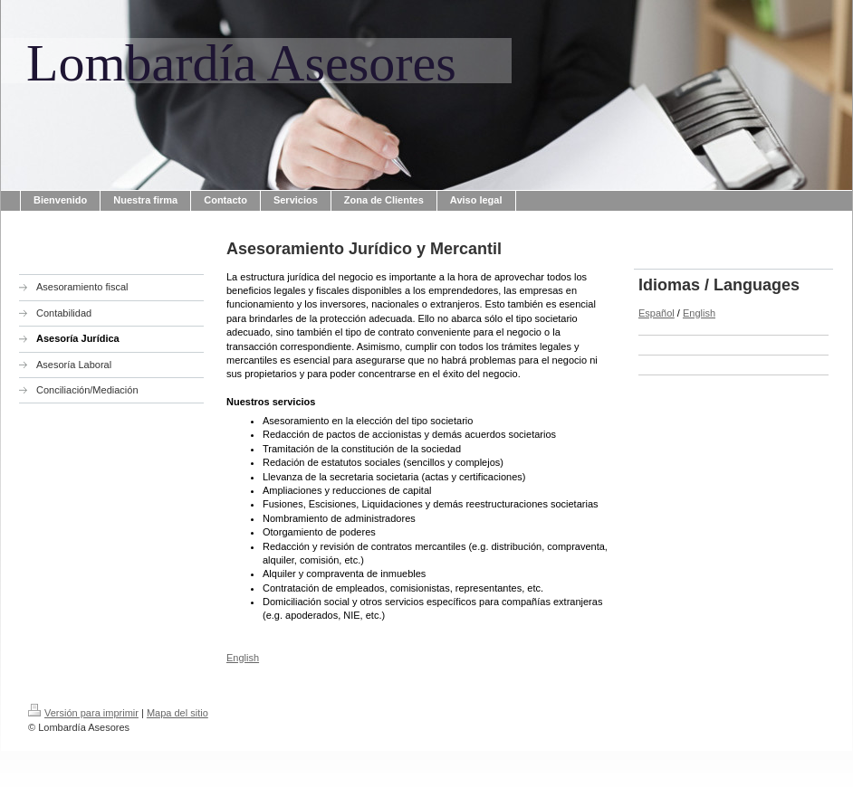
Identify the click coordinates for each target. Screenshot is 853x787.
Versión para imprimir (83, 712)
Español (656, 313)
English (242, 657)
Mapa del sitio (177, 712)
